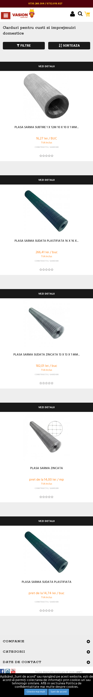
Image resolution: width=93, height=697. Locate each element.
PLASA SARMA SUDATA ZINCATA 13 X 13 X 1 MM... (46, 355)
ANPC (79, 672)
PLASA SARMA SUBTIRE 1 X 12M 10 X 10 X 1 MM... (47, 127)
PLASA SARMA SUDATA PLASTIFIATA (46, 582)
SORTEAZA (69, 45)
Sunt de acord (59, 692)
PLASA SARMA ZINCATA (46, 468)
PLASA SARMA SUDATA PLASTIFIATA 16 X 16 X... (46, 241)
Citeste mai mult (36, 692)
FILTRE (24, 45)
